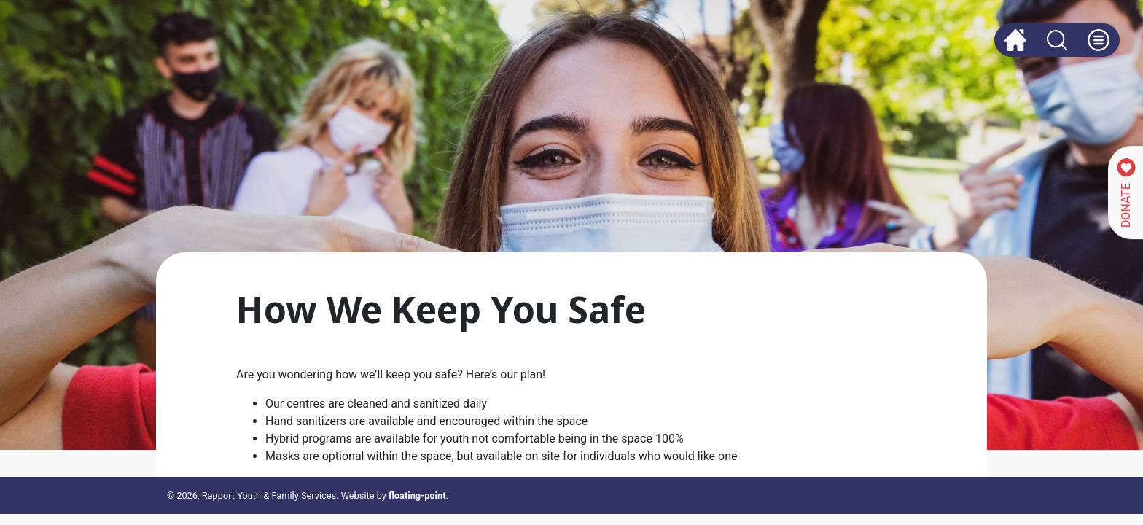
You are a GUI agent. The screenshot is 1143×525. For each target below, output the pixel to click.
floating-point (417, 495)
